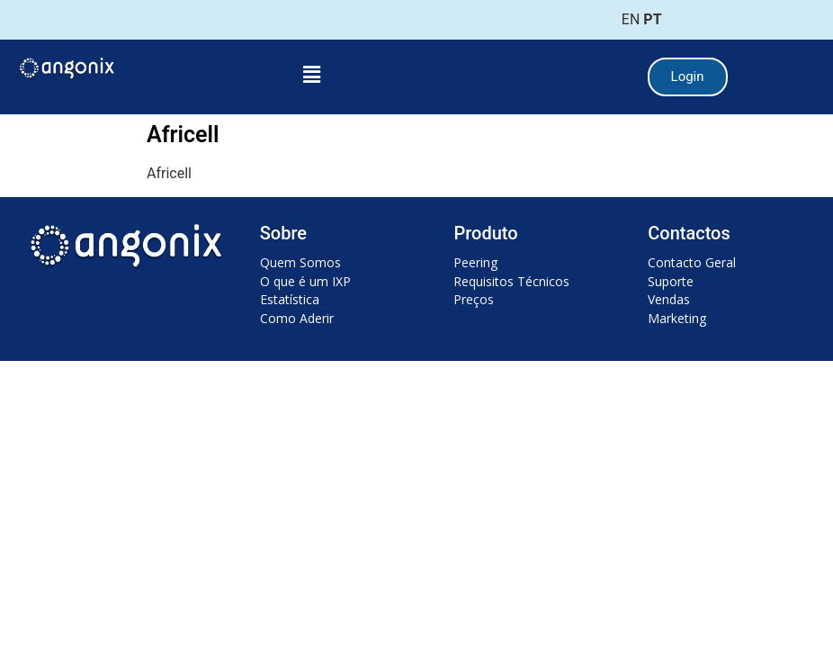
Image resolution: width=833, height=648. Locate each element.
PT (652, 19)
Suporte (671, 281)
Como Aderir (297, 318)
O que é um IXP (305, 281)
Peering (475, 262)
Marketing (677, 318)
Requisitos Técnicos (511, 281)
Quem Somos (300, 262)
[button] (311, 75)
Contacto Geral (692, 262)
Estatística (289, 299)
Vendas (669, 299)
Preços (473, 299)
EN (631, 19)
